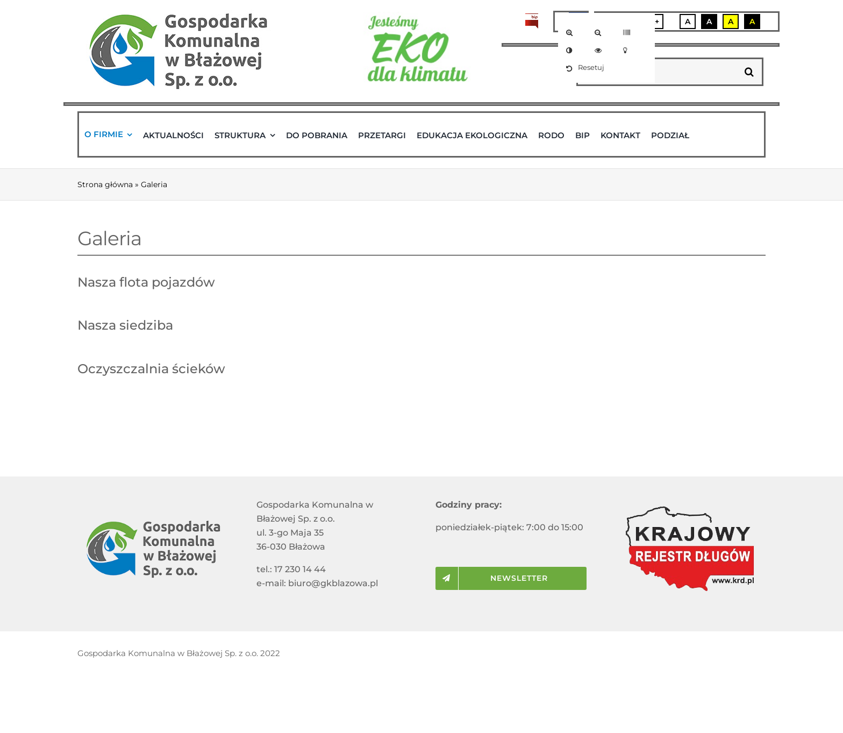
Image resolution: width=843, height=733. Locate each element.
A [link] (687, 21)
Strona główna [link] (105, 184)
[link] (571, 32)
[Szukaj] (749, 71)
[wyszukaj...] (657, 71)
